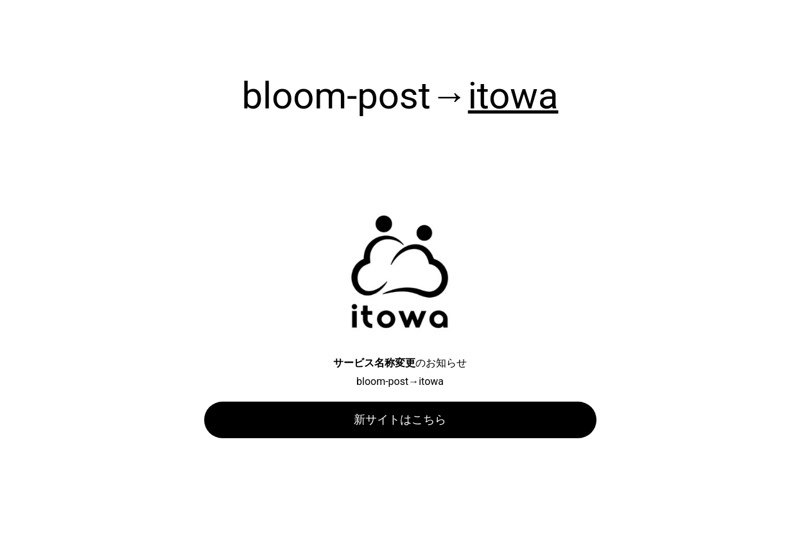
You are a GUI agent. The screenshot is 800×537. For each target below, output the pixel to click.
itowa (513, 95)
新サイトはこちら (400, 419)
